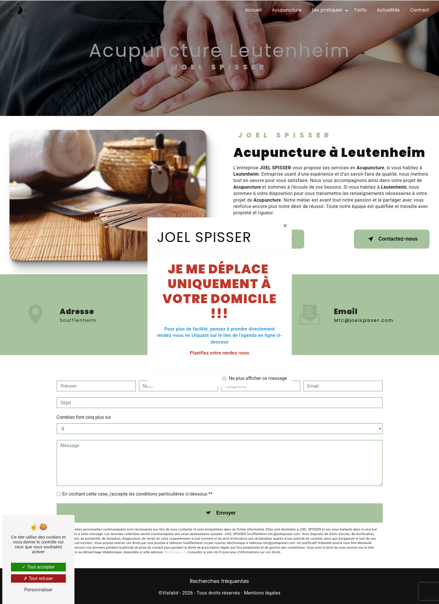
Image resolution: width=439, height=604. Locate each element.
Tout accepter (38, 566)
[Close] (285, 225)
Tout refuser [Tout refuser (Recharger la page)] (38, 578)
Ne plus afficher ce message (258, 378)
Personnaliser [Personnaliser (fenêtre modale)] (38, 589)
